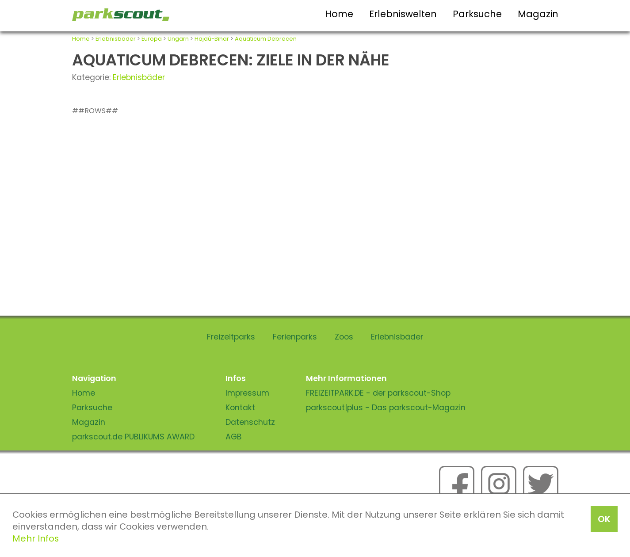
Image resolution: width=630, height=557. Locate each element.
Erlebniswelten (403, 14)
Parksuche (477, 14)
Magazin (538, 14)
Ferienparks (295, 337)
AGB (233, 436)
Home (339, 14)
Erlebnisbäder (115, 38)
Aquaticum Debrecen (266, 38)
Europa (151, 38)
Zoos (344, 337)
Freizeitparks (231, 337)
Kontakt (240, 407)
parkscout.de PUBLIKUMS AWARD (133, 436)
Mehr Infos (35, 538)
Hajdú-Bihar (212, 38)
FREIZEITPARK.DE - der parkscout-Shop (378, 393)
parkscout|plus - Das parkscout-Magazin (386, 407)
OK (604, 519)
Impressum (247, 393)
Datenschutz (250, 422)
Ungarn (178, 38)
